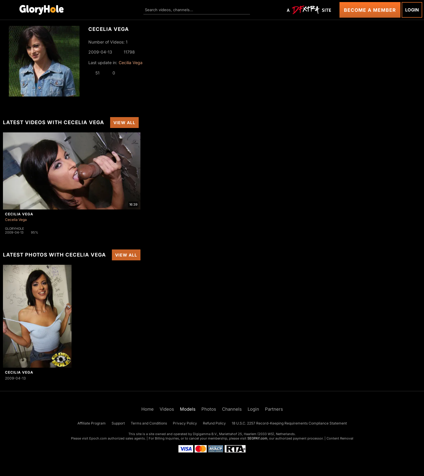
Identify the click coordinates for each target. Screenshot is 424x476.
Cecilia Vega (131, 62)
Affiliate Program (91, 423)
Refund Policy (214, 423)
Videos (167, 409)
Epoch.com (98, 438)
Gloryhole (14, 229)
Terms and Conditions (149, 423)
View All (124, 122)
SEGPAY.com (257, 438)
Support (118, 423)
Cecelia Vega (16, 219)
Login (412, 10)
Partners (274, 409)
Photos (208, 409)
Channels (232, 409)
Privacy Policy (185, 423)
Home (147, 409)
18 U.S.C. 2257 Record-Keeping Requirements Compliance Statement (289, 423)
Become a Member (370, 10)
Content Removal (340, 438)
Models (188, 409)
